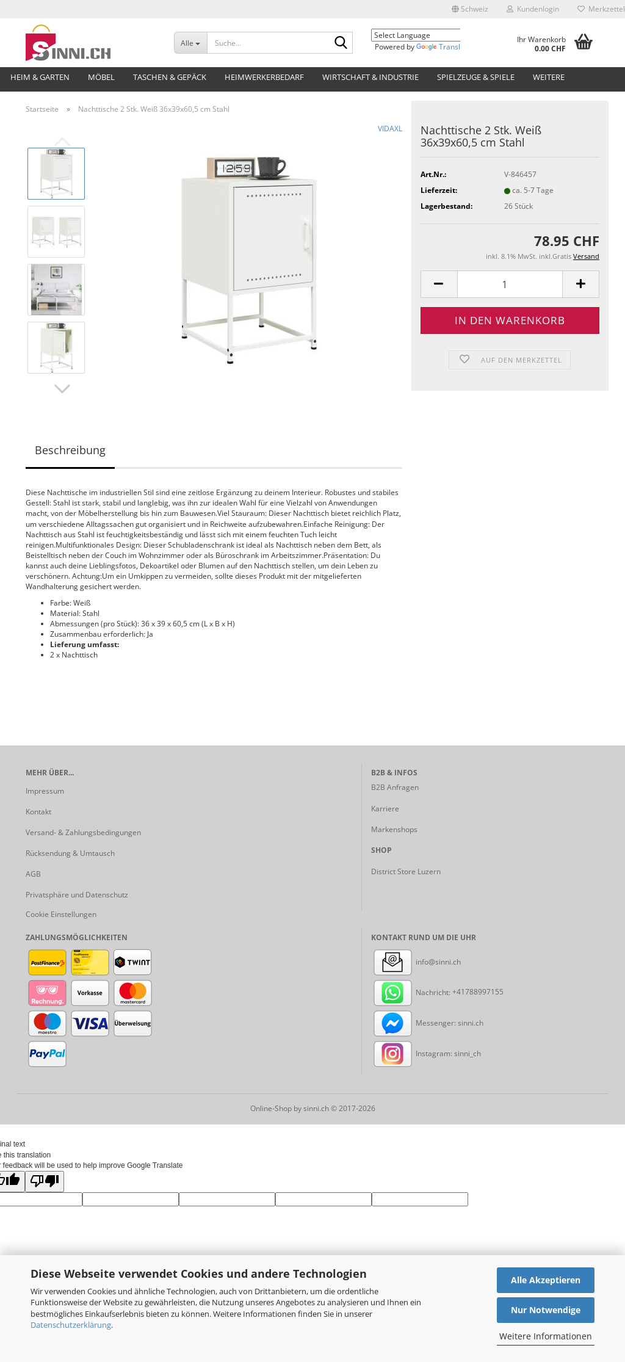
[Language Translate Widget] (425, 35)
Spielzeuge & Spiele (476, 76)
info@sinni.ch (416, 962)
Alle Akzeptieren (545, 1280)
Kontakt (38, 811)
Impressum (45, 791)
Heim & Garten (40, 76)
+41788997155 (478, 992)
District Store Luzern (406, 871)
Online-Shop (271, 1108)
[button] (470, 9)
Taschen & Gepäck (169, 76)
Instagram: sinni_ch (426, 1053)
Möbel (101, 76)
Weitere (549, 76)
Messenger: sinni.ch (427, 1023)
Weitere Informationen (545, 1336)
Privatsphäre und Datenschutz (77, 894)
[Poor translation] (44, 1181)
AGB (33, 874)
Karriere (385, 808)
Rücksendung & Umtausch (70, 853)
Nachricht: (411, 992)
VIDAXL (390, 128)
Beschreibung (70, 450)
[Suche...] (190, 43)
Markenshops (394, 829)
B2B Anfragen (395, 787)
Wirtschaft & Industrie (370, 76)
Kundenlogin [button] (533, 9)
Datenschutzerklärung (71, 1324)
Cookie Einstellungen (61, 914)
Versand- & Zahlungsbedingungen (83, 832)
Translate (443, 47)
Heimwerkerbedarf (264, 76)
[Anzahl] (510, 284)
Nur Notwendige (545, 1310)
